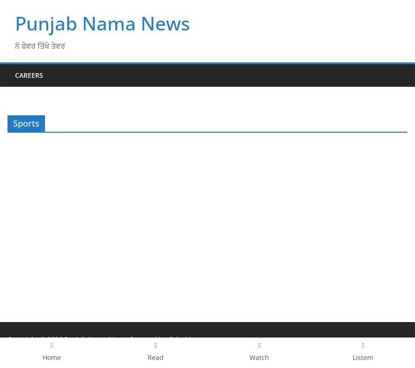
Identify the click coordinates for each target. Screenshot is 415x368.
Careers (29, 75)
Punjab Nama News (102, 23)
